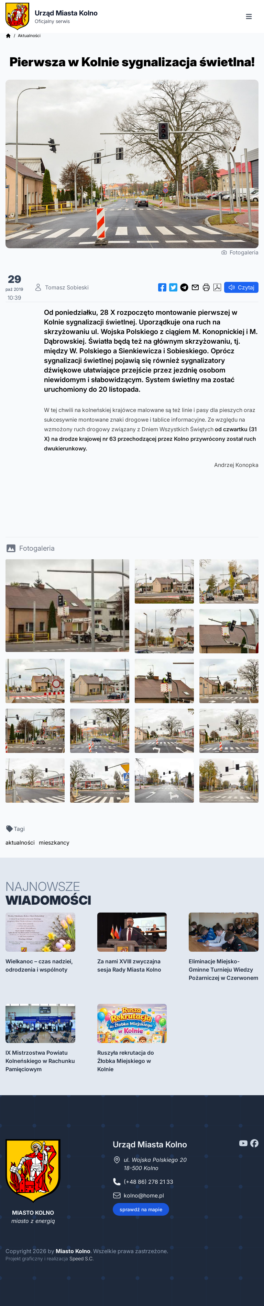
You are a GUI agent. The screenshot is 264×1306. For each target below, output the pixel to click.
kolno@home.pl (144, 1195)
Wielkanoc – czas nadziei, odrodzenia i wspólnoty (39, 965)
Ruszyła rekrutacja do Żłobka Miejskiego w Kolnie (125, 1061)
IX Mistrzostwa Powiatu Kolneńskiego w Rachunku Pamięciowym (40, 1061)
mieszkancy (54, 842)
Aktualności (29, 35)
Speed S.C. (81, 1258)
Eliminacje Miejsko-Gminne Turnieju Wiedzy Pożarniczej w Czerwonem (223, 969)
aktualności (20, 842)
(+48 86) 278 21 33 (148, 1181)
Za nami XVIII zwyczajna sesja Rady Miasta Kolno (129, 965)
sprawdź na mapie (141, 1209)
